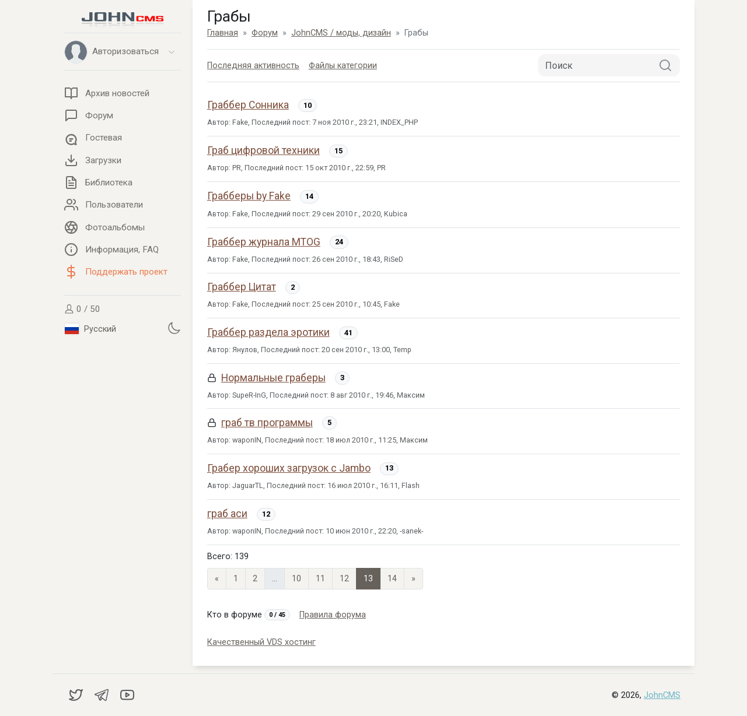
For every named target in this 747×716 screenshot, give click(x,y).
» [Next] (413, 579)
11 (320, 579)
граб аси (227, 514)
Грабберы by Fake (249, 196)
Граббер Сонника (248, 105)
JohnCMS (662, 695)
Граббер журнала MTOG (263, 242)
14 (392, 579)
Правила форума (332, 615)
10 (296, 579)
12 (344, 579)
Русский (90, 329)
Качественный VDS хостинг (261, 642)
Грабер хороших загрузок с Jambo (289, 468)
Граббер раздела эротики (268, 332)
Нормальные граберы (273, 378)
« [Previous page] (217, 579)
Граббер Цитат (241, 287)
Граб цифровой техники (263, 150)
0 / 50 (82, 309)
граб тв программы (267, 423)
